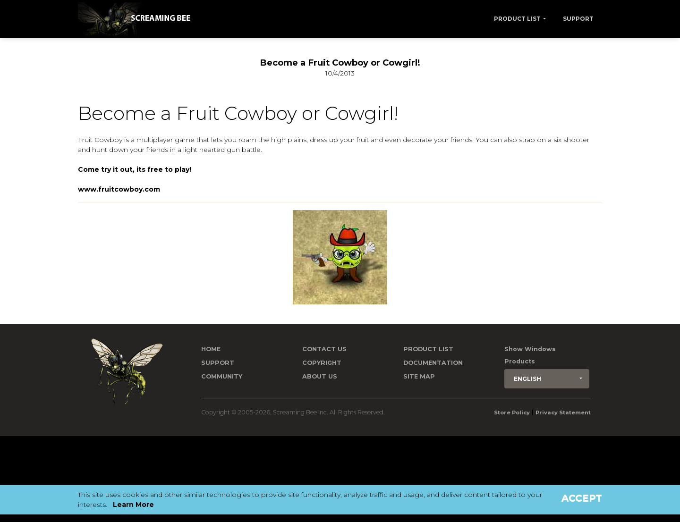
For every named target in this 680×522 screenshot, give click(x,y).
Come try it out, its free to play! (134, 169)
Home (211, 349)
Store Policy (512, 412)
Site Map (419, 376)
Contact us (324, 349)
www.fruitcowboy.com (119, 189)
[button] (546, 378)
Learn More (133, 504)
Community (221, 376)
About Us (319, 376)
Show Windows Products (530, 355)
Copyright (321, 362)
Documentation (433, 362)
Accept (581, 498)
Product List (517, 18)
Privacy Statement (563, 412)
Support (578, 18)
